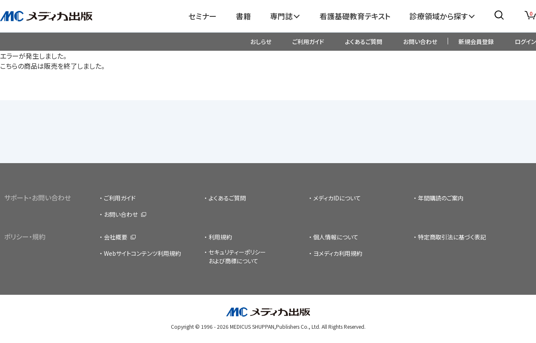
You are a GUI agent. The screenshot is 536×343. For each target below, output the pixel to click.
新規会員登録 (476, 41)
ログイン (525, 41)
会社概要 (115, 237)
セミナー (202, 15)
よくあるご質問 (363, 41)
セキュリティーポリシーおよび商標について (237, 256)
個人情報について (335, 237)
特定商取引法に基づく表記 (452, 237)
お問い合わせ (420, 41)
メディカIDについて (337, 198)
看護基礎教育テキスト (355, 15)
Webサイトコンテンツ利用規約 (142, 253)
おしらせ (260, 41)
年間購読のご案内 (441, 198)
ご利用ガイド (308, 41)
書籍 (243, 15)
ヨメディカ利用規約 (337, 253)
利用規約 (220, 237)
